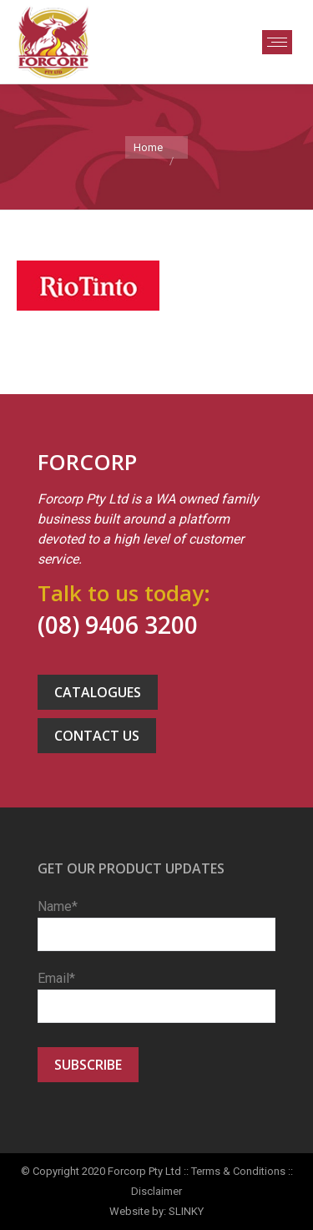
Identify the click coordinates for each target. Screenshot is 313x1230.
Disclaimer (156, 1191)
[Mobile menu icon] (277, 42)
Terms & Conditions (238, 1171)
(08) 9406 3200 (118, 624)
